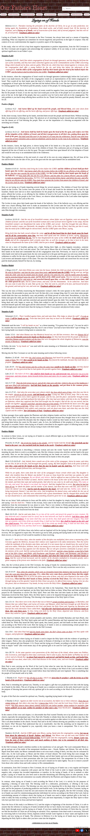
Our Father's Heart (23, 7)
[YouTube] (77, 830)
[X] (86, 830)
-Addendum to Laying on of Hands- (45, 823)
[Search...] (76, 9)
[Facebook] (82, 830)
